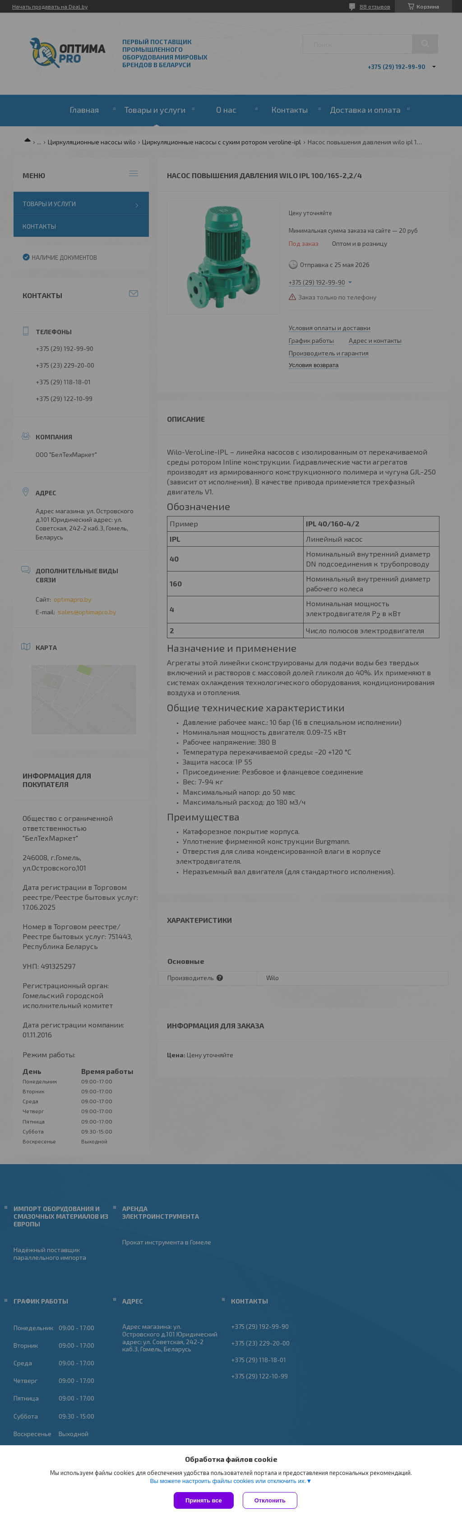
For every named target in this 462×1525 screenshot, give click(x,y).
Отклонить (270, 1500)
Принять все (203, 1500)
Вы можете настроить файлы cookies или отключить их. (228, 1481)
